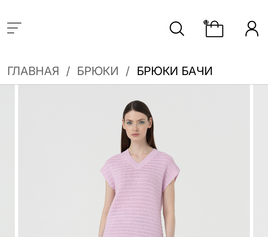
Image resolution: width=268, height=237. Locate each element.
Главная (33, 71)
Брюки (97, 71)
